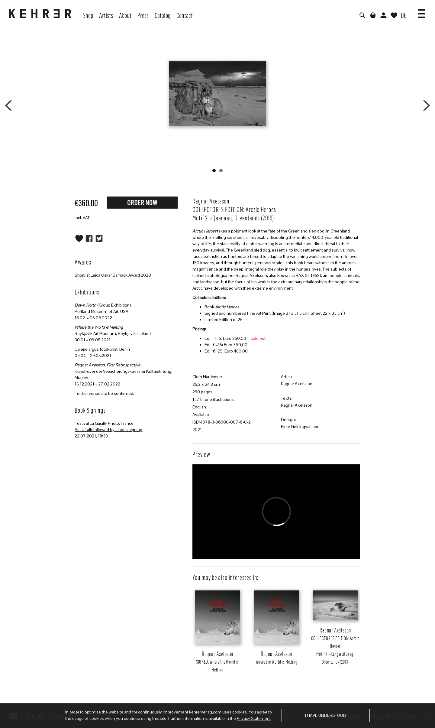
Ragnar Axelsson (296, 383)
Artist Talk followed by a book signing (108, 429)
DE (403, 15)
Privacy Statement (254, 718)
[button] (421, 11)
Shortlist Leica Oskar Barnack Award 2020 (113, 275)
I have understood (325, 715)
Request (142, 202)
